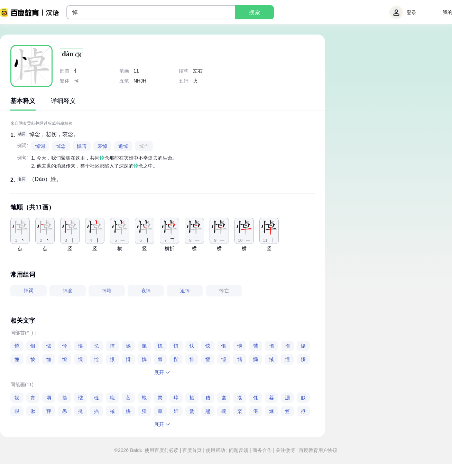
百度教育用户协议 (318, 450)
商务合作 (262, 450)
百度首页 (192, 450)
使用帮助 (215, 450)
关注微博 (285, 450)
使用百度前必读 (162, 450)
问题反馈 (239, 450)
